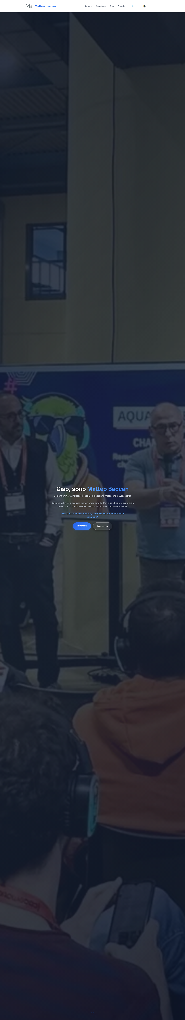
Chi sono (88, 6)
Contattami (81, 526)
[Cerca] (133, 6)
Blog (112, 6)
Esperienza (101, 6)
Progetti (121, 6)
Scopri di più (102, 526)
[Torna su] (40, 6)
